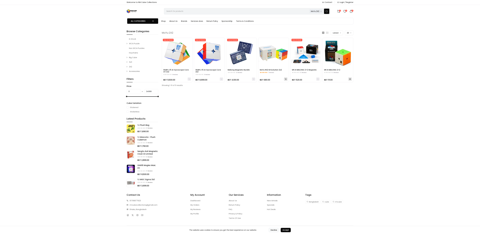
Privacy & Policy (235, 213)
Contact (327, 2)
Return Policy (212, 21)
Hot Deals (271, 209)
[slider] (126, 96)
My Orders (194, 205)
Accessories (134, 71)
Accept (285, 231)
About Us (173, 21)
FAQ (230, 209)
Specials (270, 205)
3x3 (130, 62)
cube (325, 202)
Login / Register (345, 2)
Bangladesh (313, 202)
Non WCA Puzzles (136, 48)
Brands (184, 21)
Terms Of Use (235, 218)
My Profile (194, 213)
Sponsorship (227, 21)
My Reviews (195, 209)
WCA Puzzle (134, 43)
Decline (274, 231)
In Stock (132, 39)
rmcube (337, 202)
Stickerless (134, 111)
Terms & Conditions (245, 21)
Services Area (197, 21)
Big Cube (133, 57)
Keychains (133, 52)
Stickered (134, 107)
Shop (163, 21)
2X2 (130, 66)
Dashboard (195, 200)
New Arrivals (272, 200)
